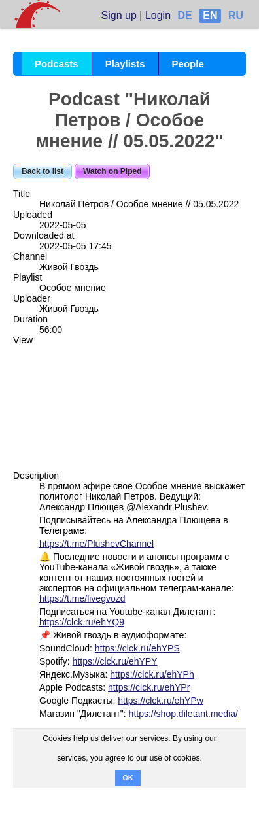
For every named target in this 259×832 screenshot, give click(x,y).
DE (185, 15)
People (188, 63)
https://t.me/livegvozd (82, 598)
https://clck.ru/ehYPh (152, 674)
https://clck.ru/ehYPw (160, 700)
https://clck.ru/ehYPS (137, 648)
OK (127, 778)
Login (158, 15)
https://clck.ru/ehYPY (115, 661)
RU (235, 15)
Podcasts (56, 63)
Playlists (125, 63)
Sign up (119, 15)
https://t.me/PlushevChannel (96, 543)
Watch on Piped (112, 171)
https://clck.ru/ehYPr (149, 687)
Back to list (42, 171)
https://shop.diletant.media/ (183, 713)
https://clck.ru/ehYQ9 (81, 622)
